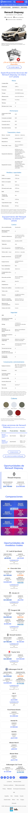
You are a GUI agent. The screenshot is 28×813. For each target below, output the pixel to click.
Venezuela (14, 803)
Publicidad (9, 788)
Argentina (7, 796)
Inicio (2, 4)
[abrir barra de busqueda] (14, 2)
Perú (18, 799)
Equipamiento (15, 7)
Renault (10, 4)
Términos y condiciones (8, 785)
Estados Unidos (7, 799)
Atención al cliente (17, 781)
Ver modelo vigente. (14, 67)
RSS (14, 792)
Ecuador (21, 796)
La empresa (9, 781)
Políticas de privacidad (19, 785)
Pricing (4, 788)
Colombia (16, 796)
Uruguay (22, 799)
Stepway (14, 4)
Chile (11, 796)
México (13, 799)
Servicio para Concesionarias (19, 788)
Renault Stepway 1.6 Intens (5, 436)
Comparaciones (14, 452)
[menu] (26, 2)
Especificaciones (6, 7)
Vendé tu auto (20, 1)
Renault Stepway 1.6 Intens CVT (5, 442)
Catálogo (6, 4)
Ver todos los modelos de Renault (14, 456)
